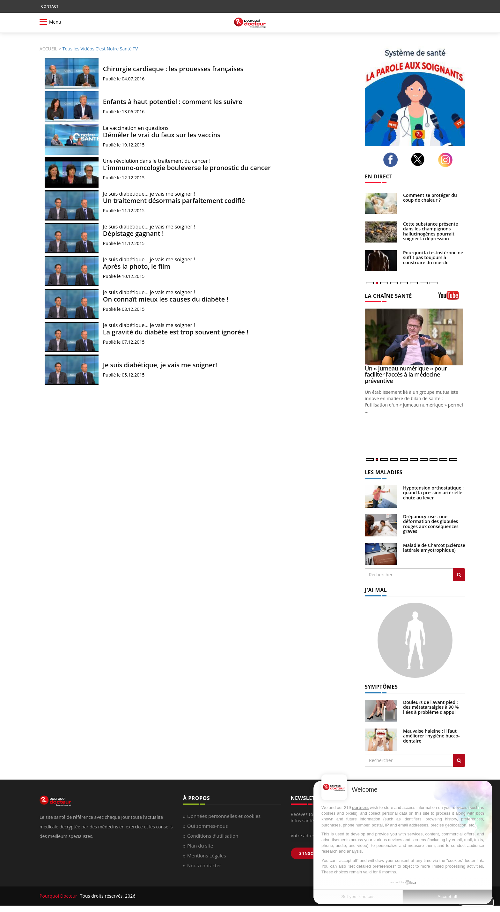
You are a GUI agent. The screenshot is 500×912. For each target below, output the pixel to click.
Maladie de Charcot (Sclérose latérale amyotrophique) (434, 547)
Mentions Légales (206, 855)
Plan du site (200, 845)
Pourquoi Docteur (59, 896)
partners (360, 807)
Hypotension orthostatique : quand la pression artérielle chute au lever (433, 493)
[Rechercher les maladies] (459, 574)
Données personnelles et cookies (224, 816)
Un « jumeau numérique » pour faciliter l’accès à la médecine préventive (406, 374)
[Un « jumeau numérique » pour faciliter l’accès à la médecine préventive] (415, 337)
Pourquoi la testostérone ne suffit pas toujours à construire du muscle (433, 257)
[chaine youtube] (451, 297)
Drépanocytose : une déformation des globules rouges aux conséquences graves (431, 523)
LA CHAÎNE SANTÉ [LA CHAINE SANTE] (388, 295)
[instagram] (447, 160)
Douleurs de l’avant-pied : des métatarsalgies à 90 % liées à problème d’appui (431, 707)
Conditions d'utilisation (212, 836)
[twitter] (420, 159)
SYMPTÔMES (381, 686)
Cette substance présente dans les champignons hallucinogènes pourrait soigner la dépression (430, 231)
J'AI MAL (376, 590)
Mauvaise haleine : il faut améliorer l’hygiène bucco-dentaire (431, 736)
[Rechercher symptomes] (459, 760)
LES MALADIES (383, 472)
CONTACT (49, 6)
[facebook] (392, 160)
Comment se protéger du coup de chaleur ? (430, 197)
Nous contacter (204, 865)
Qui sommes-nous (207, 826)
